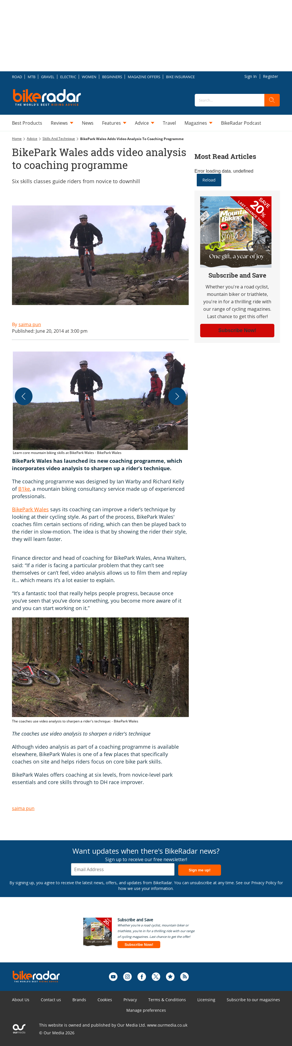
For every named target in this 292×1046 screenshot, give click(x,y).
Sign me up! (199, 870)
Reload (209, 180)
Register (270, 76)
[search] (272, 100)
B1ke (24, 488)
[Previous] (24, 396)
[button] (100, 404)
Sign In (250, 76)
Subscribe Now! (139, 944)
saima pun (23, 808)
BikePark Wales (30, 509)
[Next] (177, 396)
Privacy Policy (263, 882)
